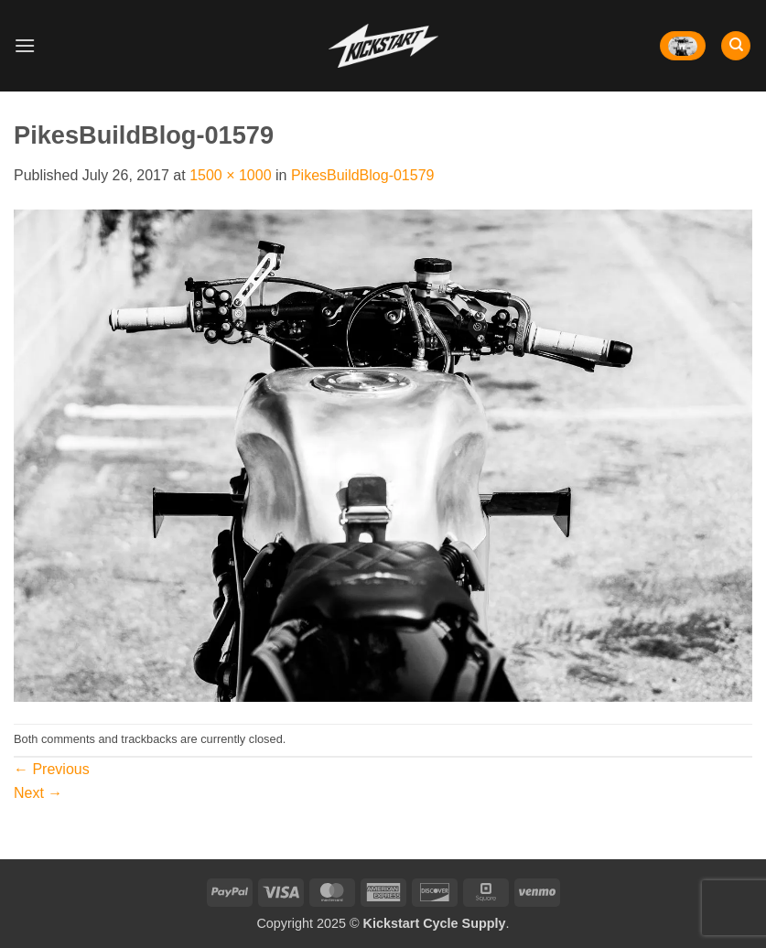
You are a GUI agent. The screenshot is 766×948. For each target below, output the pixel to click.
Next (38, 793)
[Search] (735, 46)
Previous (52, 769)
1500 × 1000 (230, 175)
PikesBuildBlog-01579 (363, 175)
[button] (25, 45)
